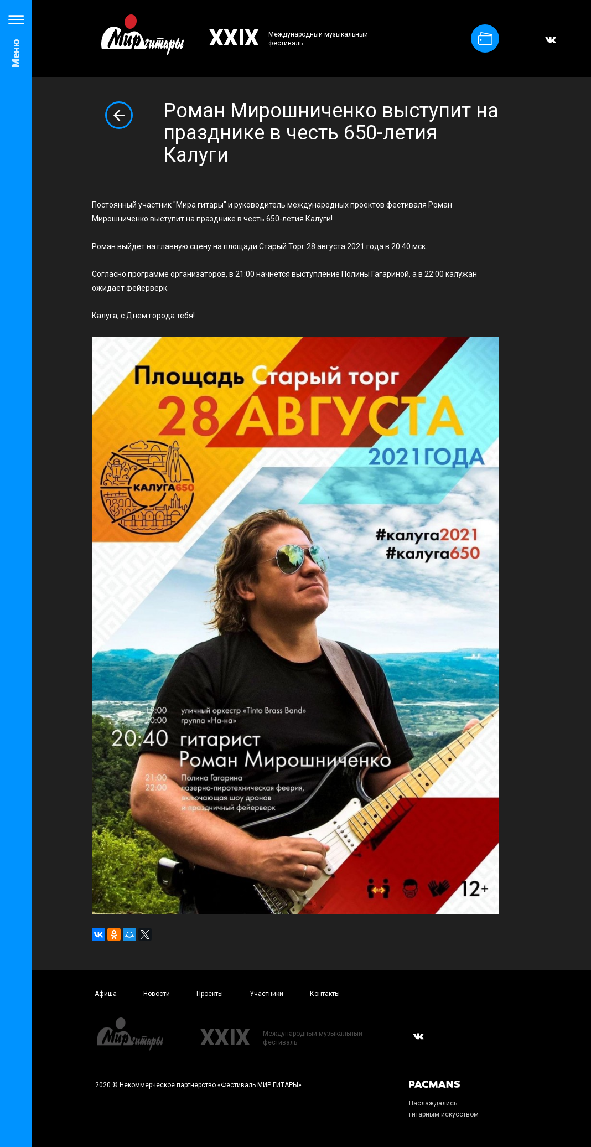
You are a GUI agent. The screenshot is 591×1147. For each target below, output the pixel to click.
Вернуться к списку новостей (119, 115)
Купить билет (485, 38)
